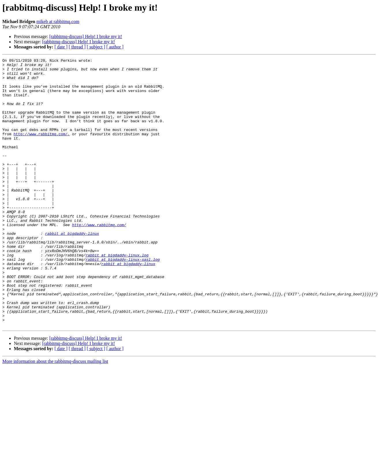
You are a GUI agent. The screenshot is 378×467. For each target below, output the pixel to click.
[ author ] (115, 46)
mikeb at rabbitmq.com (57, 21)
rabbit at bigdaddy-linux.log (117, 294)
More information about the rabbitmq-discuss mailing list (55, 414)
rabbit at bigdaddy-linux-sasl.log (123, 300)
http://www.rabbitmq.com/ (99, 258)
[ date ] (60, 46)
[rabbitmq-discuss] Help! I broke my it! (85, 36)
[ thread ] (77, 46)
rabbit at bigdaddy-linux (72, 268)
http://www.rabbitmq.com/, (42, 149)
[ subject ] (96, 46)
